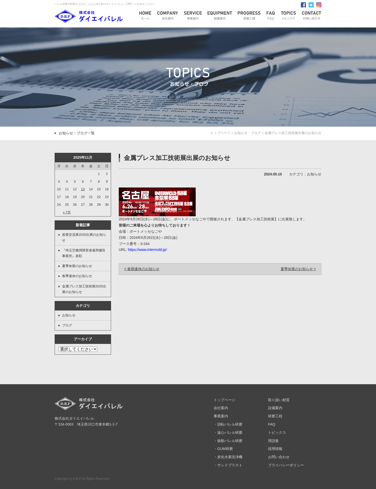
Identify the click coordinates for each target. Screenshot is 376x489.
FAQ (271, 424)
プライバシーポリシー (286, 465)
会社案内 (221, 408)
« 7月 (67, 212)
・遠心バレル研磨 (228, 432)
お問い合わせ (279, 457)
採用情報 (275, 449)
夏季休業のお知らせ (77, 266)
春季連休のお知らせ (77, 276)
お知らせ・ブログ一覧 (77, 133)
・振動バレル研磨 (228, 441)
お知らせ (68, 315)
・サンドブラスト (228, 465)
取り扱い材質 (279, 400)
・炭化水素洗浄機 (228, 457)
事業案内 (221, 416)
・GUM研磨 (223, 449)
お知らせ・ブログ (247, 133)
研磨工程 (275, 416)
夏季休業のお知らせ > (298, 269)
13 (83, 189)
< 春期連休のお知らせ (142, 269)
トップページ (220, 133)
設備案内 (275, 408)
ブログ (67, 325)
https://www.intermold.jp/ (147, 250)
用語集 (273, 441)
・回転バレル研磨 (228, 424)
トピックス (277, 432)
